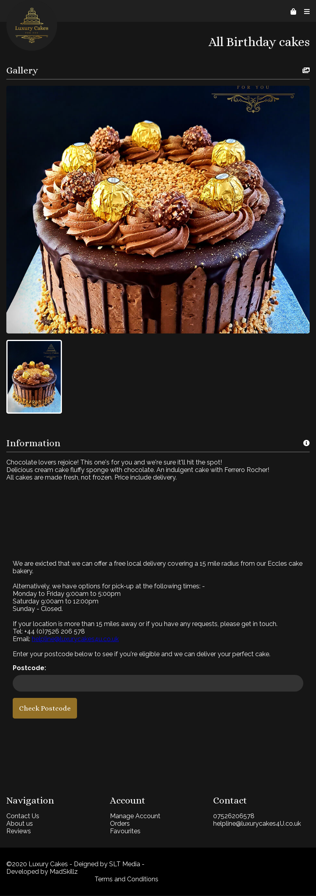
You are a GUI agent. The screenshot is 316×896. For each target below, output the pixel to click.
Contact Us (22, 816)
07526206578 (231, 816)
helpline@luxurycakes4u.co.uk (75, 639)
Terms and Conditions (125, 879)
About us (19, 824)
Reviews (18, 831)
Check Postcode (45, 709)
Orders (119, 824)
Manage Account (134, 816)
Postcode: (29, 668)
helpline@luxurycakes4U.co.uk (255, 824)
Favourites (124, 831)
